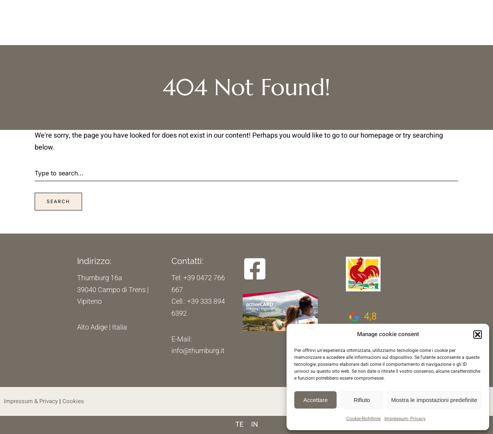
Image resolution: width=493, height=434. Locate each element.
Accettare (315, 400)
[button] (477, 334)
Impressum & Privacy (31, 401)
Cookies (73, 401)
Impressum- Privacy (405, 418)
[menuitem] (239, 425)
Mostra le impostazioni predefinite (434, 400)
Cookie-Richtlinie (363, 418)
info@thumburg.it (198, 351)
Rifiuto (362, 400)
